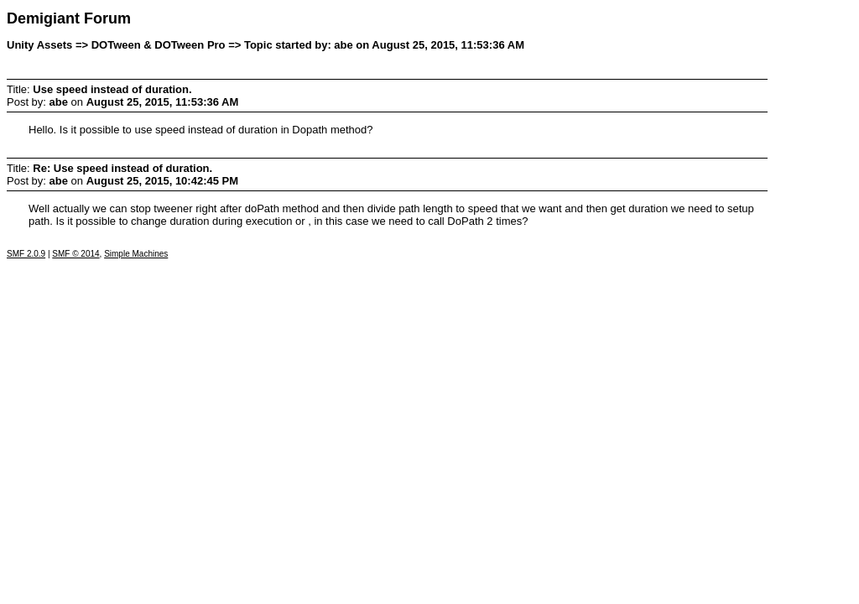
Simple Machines (136, 253)
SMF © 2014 (75, 253)
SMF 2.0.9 (26, 253)
